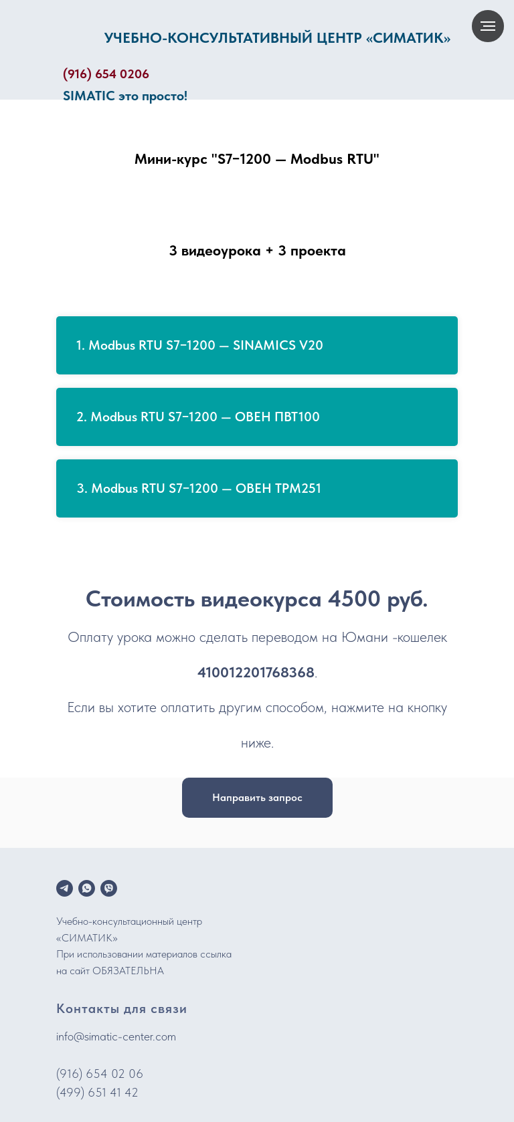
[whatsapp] (86, 888)
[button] (257, 798)
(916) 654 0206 (106, 74)
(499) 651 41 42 (97, 1092)
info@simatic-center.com (116, 1036)
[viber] (108, 888)
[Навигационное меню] (488, 26)
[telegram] (64, 888)
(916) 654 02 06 (99, 1074)
